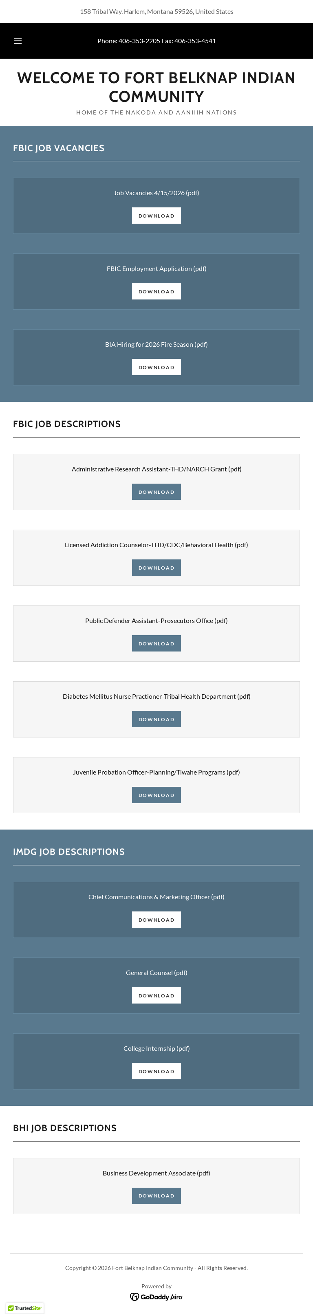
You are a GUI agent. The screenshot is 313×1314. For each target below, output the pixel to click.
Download (157, 216)
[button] (22, 41)
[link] (156, 99)
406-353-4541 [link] (195, 40)
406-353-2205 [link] (139, 40)
